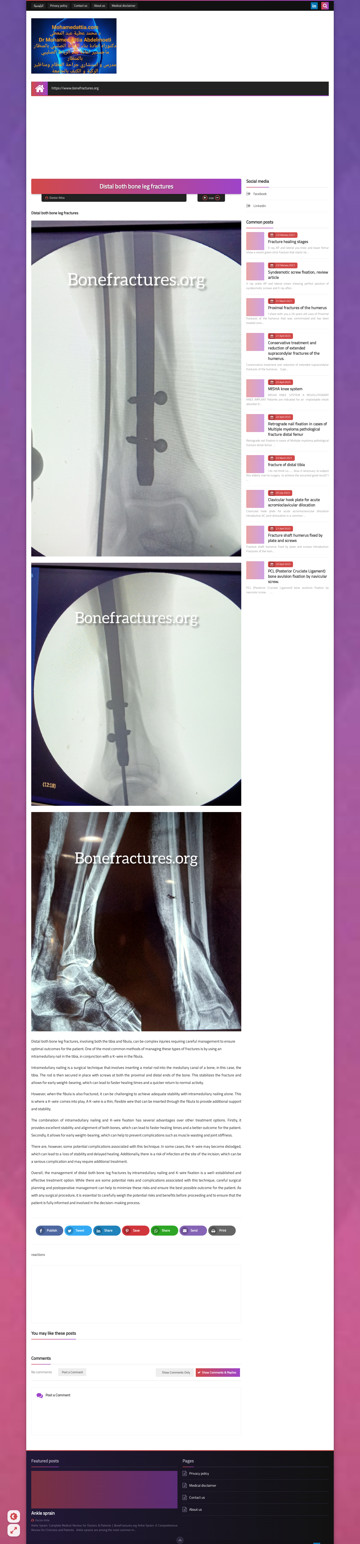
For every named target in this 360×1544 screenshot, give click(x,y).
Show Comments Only (176, 1340)
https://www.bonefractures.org (74, 79)
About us (99, 6)
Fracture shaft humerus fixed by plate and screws (295, 529)
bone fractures (81, 1512)
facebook (260, 185)
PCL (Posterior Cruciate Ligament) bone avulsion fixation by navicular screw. (297, 567)
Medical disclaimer (123, 6)
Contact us (80, 6)
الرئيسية (38, 6)
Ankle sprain (43, 1480)
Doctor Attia (40, 1487)
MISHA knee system (285, 380)
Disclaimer (177, 1527)
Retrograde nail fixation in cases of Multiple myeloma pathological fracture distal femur (297, 420)
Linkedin (260, 197)
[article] (186, 1274)
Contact (158, 1527)
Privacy (196, 1527)
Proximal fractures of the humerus (297, 299)
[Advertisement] (180, 132)
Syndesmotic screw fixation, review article (298, 266)
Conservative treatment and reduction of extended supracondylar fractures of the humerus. (294, 341)
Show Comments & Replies (219, 1340)
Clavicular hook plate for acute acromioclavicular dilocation (294, 493)
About (142, 1527)
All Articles (214, 1527)
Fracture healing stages (288, 233)
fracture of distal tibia (286, 456)
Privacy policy (58, 6)
